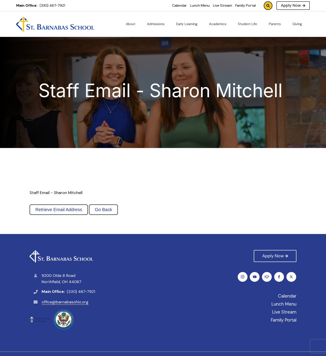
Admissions (157, 24)
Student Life (249, 24)
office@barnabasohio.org (65, 302)
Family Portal (245, 5)
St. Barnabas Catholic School (61, 256)
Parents (276, 24)
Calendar (179, 5)
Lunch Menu (200, 5)
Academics (219, 24)
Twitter (255, 276)
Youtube (279, 276)
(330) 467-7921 (52, 5)
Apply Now (293, 5)
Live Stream (222, 5)
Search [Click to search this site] (268, 5)
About (132, 24)
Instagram (267, 276)
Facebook (243, 276)
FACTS (291, 276)
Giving (299, 24)
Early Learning (188, 24)
